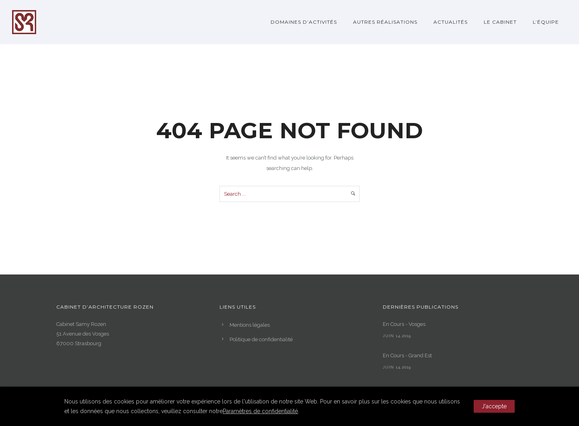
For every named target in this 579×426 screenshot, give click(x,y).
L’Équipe (546, 22)
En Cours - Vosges (404, 324)
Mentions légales (250, 325)
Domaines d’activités (304, 22)
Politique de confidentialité (261, 339)
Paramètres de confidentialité (260, 411)
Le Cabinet (500, 22)
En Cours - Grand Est (407, 355)
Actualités (450, 22)
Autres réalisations (385, 22)
